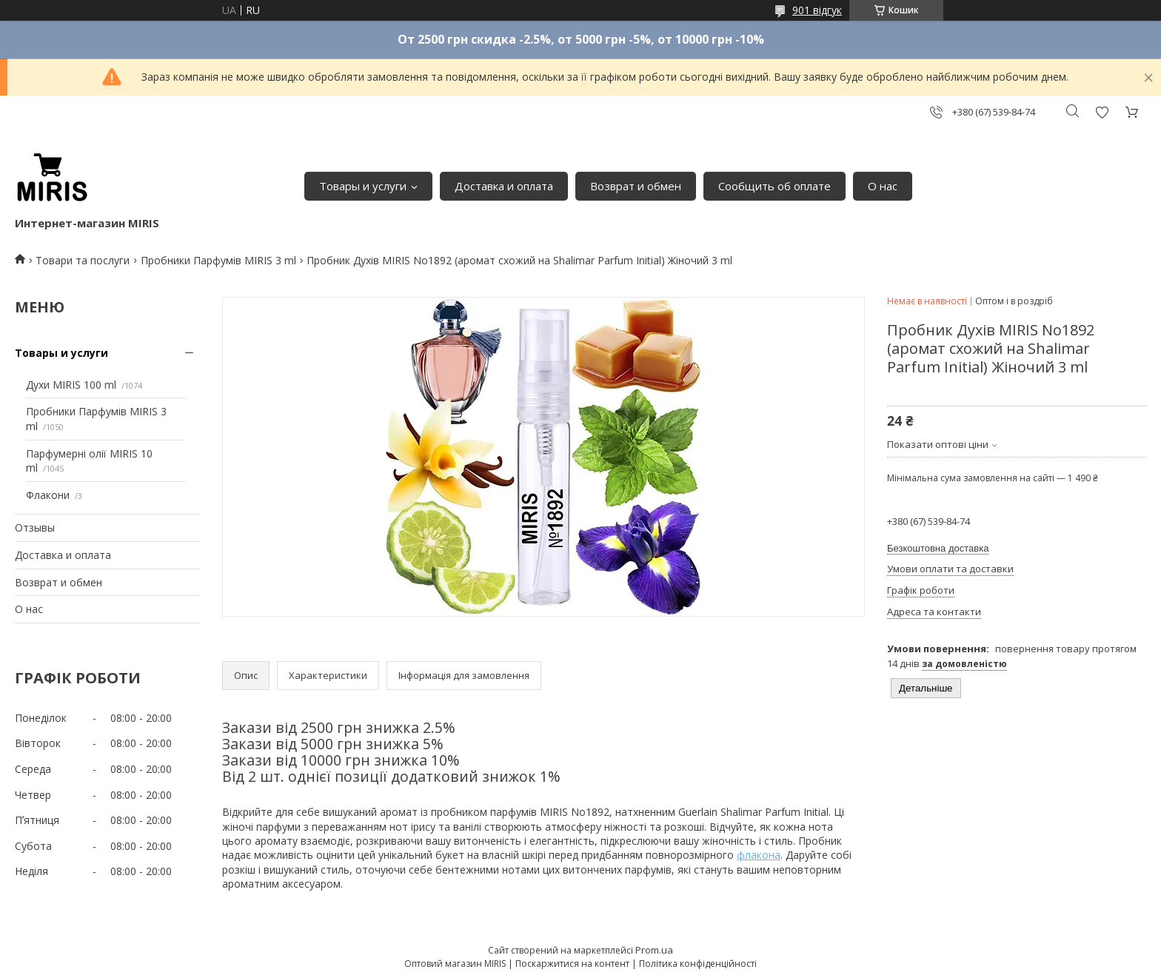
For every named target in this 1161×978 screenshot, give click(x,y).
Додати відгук (1102, 112)
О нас (882, 185)
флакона (758, 855)
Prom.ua (654, 950)
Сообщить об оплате (774, 185)
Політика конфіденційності (698, 963)
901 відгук (817, 10)
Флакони (48, 495)
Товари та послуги (83, 260)
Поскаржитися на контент (572, 963)
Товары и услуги (362, 185)
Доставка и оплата (504, 185)
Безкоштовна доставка (937, 548)
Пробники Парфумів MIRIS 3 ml (218, 260)
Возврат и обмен (635, 185)
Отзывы (35, 527)
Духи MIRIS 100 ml (71, 385)
